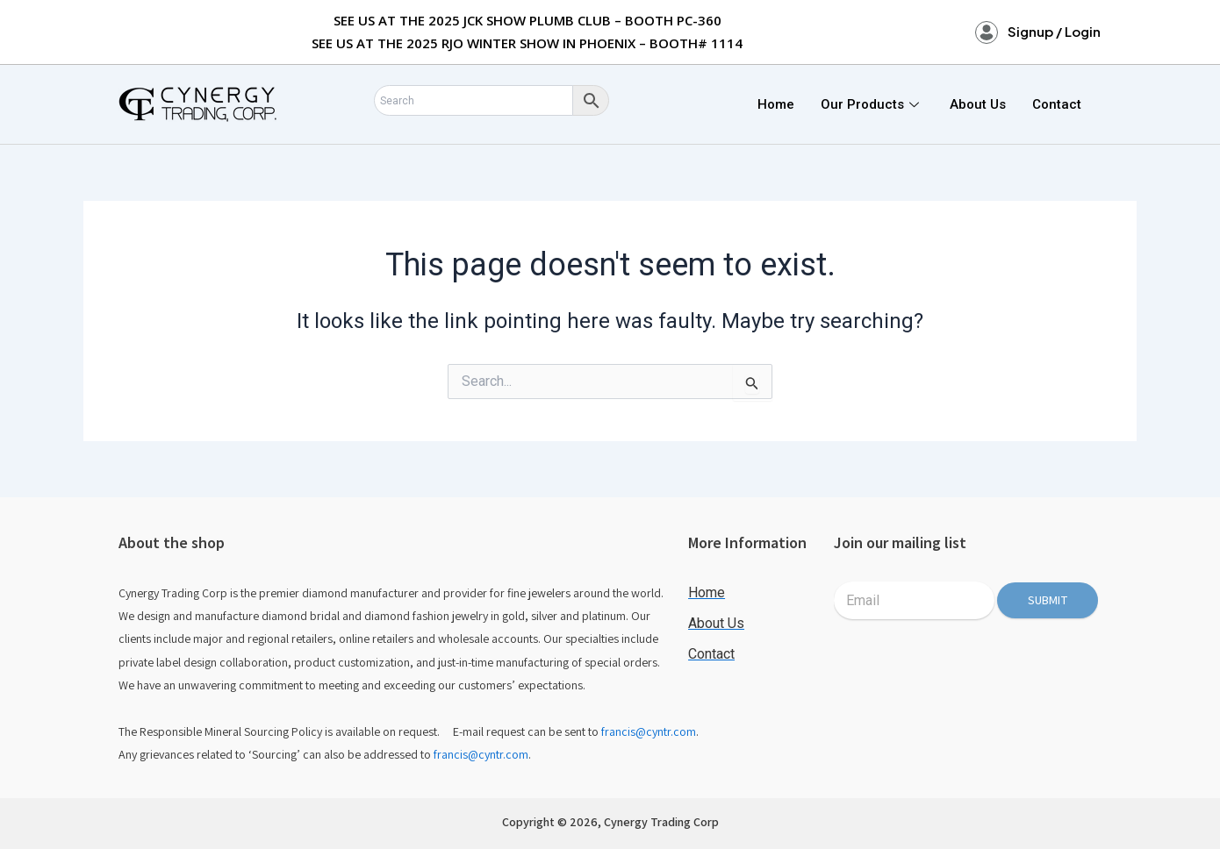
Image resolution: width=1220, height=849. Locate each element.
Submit (1048, 600)
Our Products (872, 104)
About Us (978, 104)
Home (775, 104)
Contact (1056, 104)
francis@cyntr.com (648, 731)
